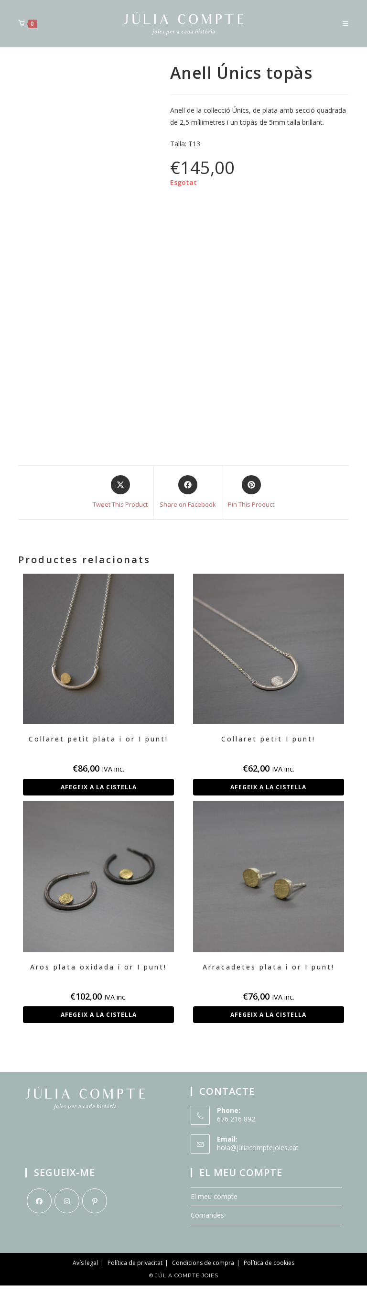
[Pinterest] (94, 1200)
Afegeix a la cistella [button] (99, 787)
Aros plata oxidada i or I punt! (98, 966)
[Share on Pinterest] (251, 492)
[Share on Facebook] (188, 492)
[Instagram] (66, 1200)
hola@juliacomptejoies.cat (258, 1147)
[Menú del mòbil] (345, 23)
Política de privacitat (135, 1263)
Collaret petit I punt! (268, 738)
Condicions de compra (203, 1263)
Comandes (207, 1215)
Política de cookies (269, 1263)
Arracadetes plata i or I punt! (269, 966)
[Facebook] (39, 1200)
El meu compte (214, 1196)
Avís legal (85, 1263)
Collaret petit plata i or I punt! (98, 738)
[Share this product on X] (120, 492)
